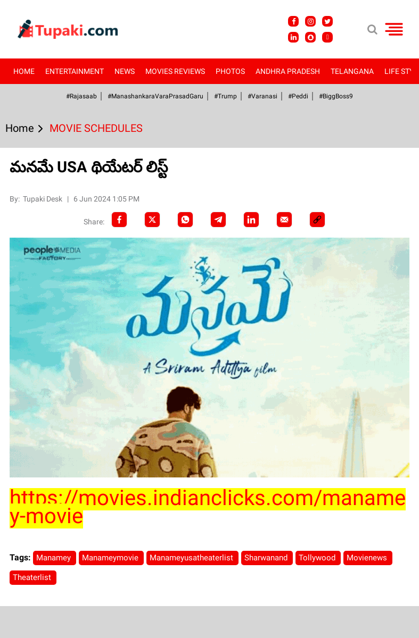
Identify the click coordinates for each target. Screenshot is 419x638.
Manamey (54, 558)
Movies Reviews (175, 71)
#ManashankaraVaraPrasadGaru (155, 96)
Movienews (368, 558)
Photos (230, 71)
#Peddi (298, 96)
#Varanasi (262, 96)
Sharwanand (267, 558)
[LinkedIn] (251, 220)
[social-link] (317, 220)
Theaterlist (33, 577)
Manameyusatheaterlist (192, 558)
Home (24, 71)
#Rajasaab (81, 96)
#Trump (225, 96)
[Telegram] (218, 220)
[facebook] (119, 220)
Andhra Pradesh (288, 71)
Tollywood (318, 558)
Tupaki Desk (43, 199)
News (124, 71)
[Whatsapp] (185, 220)
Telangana (352, 71)
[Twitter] (152, 220)
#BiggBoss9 (336, 96)
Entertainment (74, 71)
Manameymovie (111, 558)
